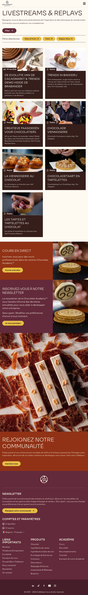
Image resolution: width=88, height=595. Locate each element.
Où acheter (7, 572)
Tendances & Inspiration (13, 550)
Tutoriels (63, 555)
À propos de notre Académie (71, 559)
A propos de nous (10, 558)
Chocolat (35, 544)
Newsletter (7, 569)
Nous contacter (9, 565)
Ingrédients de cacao (40, 548)
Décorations (36, 562)
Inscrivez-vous (11, 464)
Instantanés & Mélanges (41, 570)
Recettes (6, 547)
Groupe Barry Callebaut (13, 561)
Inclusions (35, 559)
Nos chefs (63, 548)
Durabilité (6, 554)
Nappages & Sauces (39, 566)
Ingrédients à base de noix (42, 551)
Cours (62, 544)
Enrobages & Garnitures (41, 555)
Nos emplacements (67, 551)
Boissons (35, 573)
